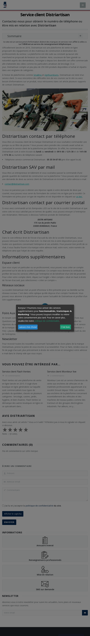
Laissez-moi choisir (28, 327)
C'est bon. (65, 327)
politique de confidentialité (46, 321)
